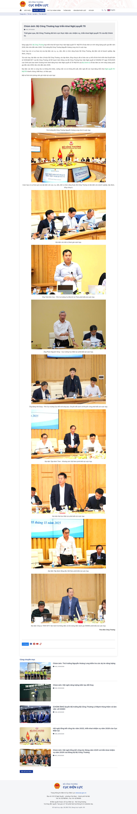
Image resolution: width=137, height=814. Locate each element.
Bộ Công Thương (38, 45)
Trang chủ (23, 14)
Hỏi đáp (91, 10)
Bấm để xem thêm (26, 771)
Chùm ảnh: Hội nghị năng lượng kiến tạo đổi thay (73, 685)
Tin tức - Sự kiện (32, 14)
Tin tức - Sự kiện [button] (38, 10)
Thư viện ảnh (42, 14)
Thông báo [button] (67, 10)
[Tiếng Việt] (34, 4)
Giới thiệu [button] (27, 10)
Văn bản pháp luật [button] (79, 10)
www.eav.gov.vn (80, 793)
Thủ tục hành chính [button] (54, 10)
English (111, 10)
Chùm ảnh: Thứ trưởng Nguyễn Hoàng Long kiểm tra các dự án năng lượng (84, 663)
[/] (68, 786)
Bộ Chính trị (86, 62)
